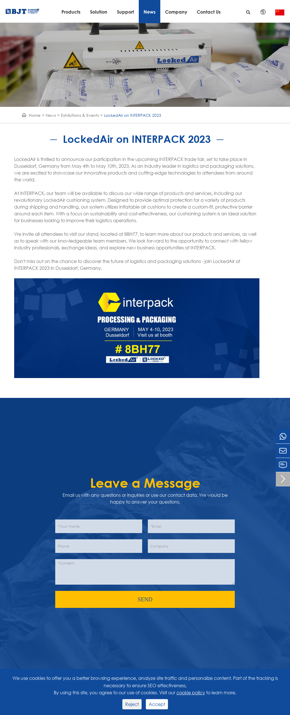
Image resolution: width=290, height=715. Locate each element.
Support (125, 11)
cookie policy (190, 692)
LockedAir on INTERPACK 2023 (132, 115)
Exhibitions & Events (80, 115)
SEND (145, 599)
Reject (132, 704)
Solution (98, 11)
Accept (157, 704)
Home (34, 115)
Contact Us (209, 11)
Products (70, 11)
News (149, 11)
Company (176, 11)
